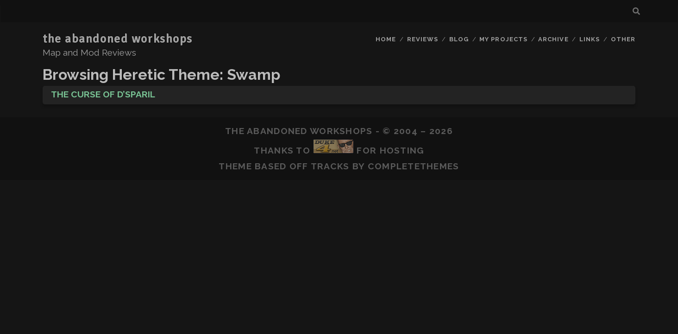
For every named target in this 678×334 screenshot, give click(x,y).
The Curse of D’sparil (103, 94)
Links (589, 39)
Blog (459, 39)
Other (623, 39)
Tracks (330, 166)
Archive (553, 39)
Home (386, 39)
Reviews (422, 39)
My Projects (503, 39)
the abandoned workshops (118, 39)
